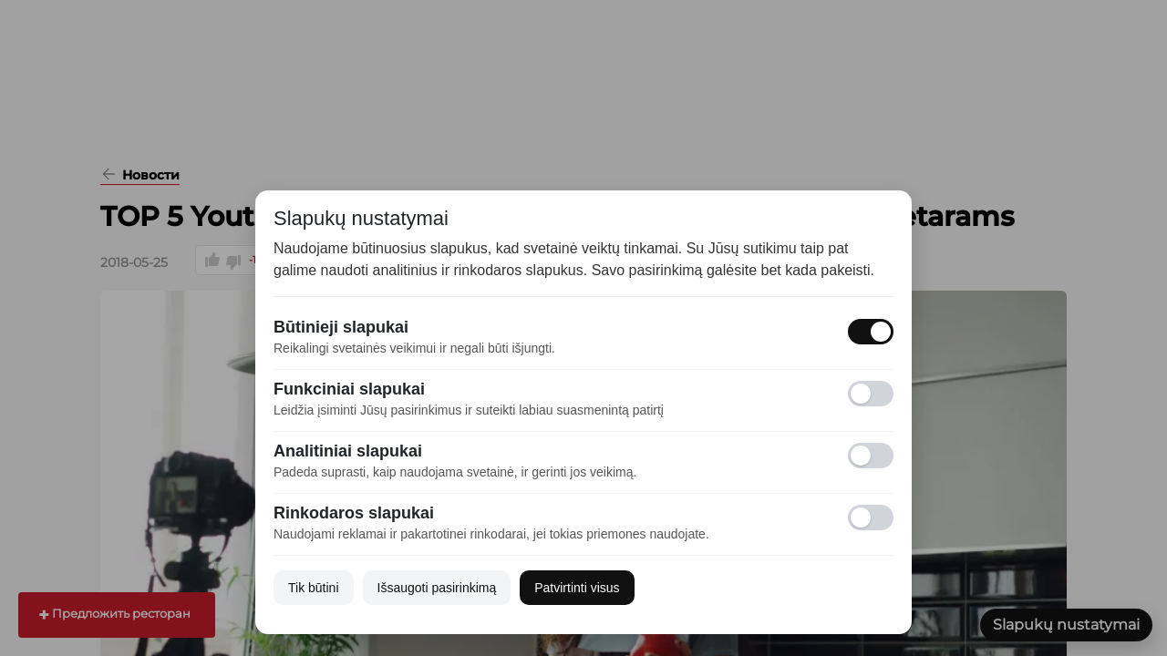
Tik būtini (313, 587)
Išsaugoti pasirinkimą (437, 587)
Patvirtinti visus (576, 587)
